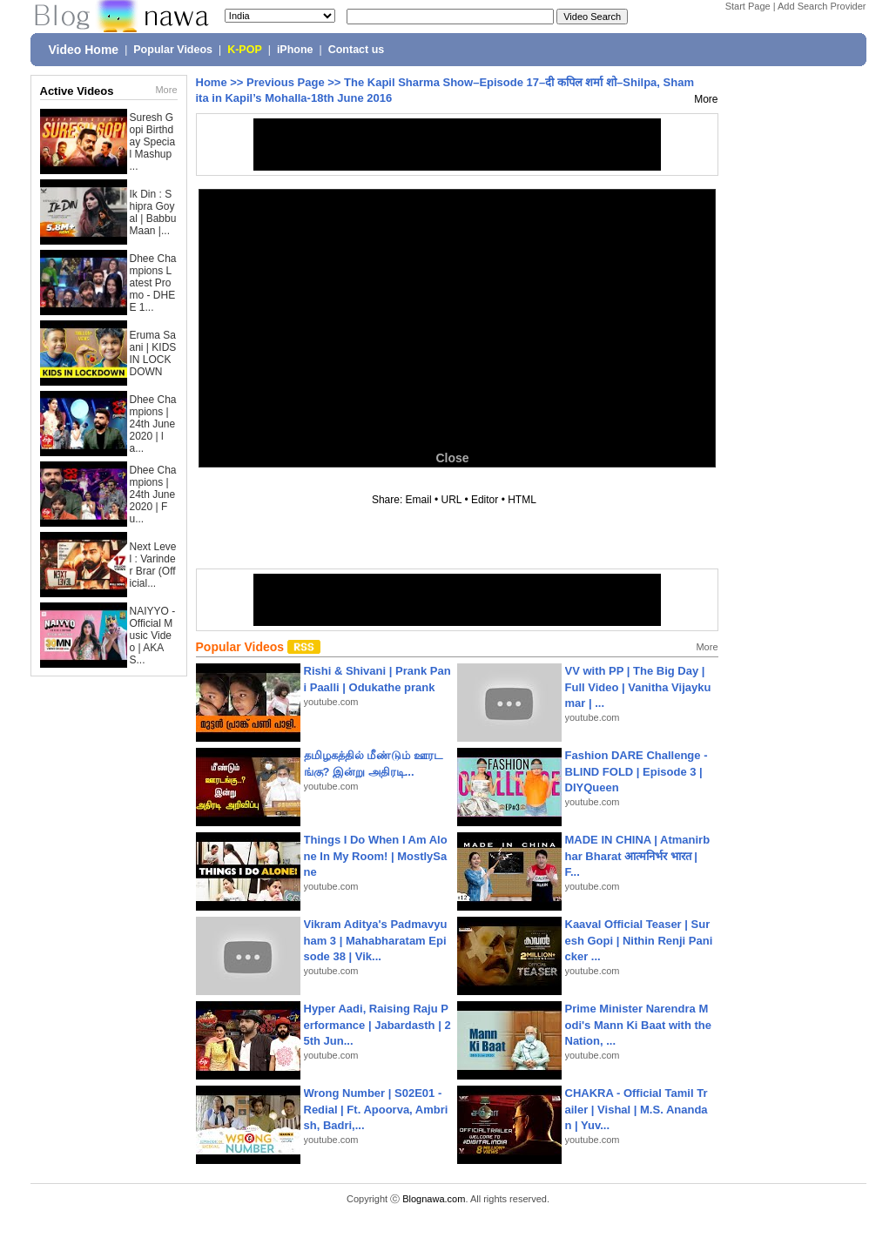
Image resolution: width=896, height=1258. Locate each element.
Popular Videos (172, 50)
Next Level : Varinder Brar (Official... (153, 565)
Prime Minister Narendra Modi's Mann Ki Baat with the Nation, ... (638, 1024)
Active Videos (77, 91)
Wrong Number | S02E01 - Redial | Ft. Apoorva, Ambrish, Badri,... (376, 1108)
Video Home (84, 50)
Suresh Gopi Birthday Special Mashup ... (153, 141)
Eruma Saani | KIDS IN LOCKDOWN (153, 353)
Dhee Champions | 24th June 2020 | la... (153, 424)
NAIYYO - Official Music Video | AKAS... (153, 635)
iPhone (295, 50)
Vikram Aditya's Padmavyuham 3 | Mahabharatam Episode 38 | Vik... (376, 940)
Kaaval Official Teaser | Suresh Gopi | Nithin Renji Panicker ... (639, 940)
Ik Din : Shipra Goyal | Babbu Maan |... (153, 212)
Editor (484, 500)
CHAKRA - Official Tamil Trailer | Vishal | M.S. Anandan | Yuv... (636, 1108)
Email (419, 500)
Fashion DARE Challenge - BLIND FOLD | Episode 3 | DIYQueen (636, 771)
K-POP (244, 50)
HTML (522, 500)
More (166, 89)
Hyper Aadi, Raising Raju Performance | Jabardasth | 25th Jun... (377, 1024)
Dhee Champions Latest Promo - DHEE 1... (153, 282)
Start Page (748, 6)
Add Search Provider (822, 6)
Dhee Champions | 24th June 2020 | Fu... (153, 494)
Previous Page (285, 82)
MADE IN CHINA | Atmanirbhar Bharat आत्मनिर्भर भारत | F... (638, 855)
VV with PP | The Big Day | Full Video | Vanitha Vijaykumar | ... (638, 686)
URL (451, 500)
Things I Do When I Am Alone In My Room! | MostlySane (376, 855)
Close (451, 458)
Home (211, 82)
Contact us (356, 50)
